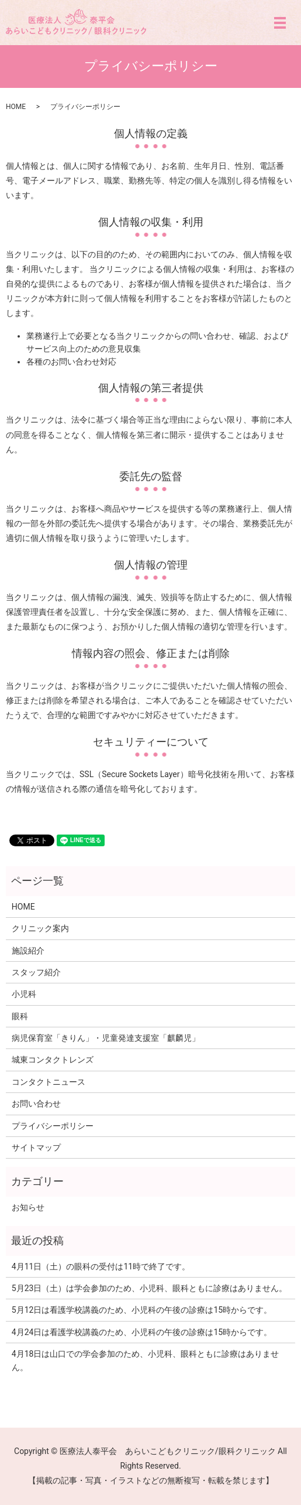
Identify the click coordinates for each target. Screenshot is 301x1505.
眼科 (20, 1016)
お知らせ (28, 1207)
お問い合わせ (36, 1103)
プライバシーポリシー (53, 1126)
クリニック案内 (40, 928)
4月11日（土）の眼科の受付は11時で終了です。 (101, 1266)
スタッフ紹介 (36, 972)
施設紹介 (28, 950)
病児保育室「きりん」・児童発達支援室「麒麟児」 (106, 1038)
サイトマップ (36, 1147)
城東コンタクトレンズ (53, 1059)
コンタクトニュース (48, 1082)
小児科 (24, 994)
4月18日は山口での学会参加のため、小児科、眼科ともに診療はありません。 (145, 1360)
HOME (16, 107)
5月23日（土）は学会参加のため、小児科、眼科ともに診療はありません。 (150, 1288)
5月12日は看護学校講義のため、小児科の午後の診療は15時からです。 (142, 1310)
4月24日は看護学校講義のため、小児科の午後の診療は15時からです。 (142, 1332)
